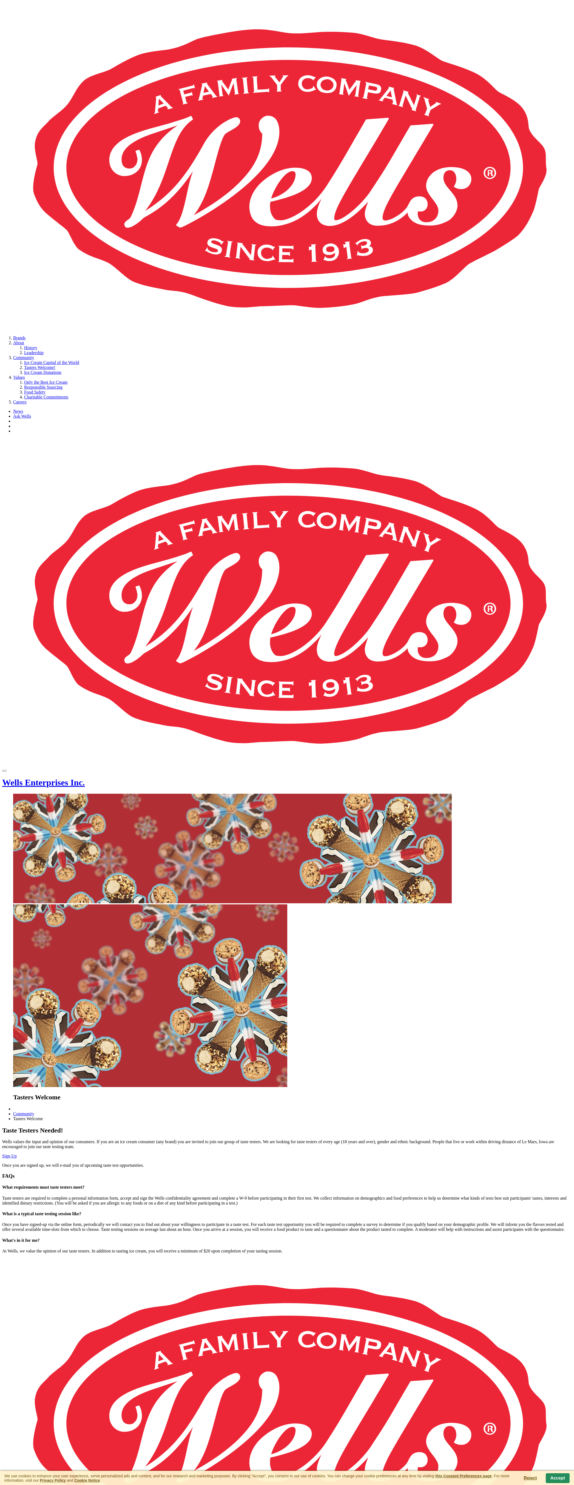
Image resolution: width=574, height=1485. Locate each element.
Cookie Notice (87, 1480)
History (30, 347)
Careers (20, 402)
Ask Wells (22, 416)
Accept (557, 1478)
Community (23, 357)
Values (19, 377)
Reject (530, 1478)
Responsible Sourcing (43, 387)
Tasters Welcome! (39, 367)
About (18, 342)
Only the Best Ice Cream (45, 382)
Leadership (34, 352)
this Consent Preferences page (463, 1476)
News (18, 411)
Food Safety (35, 392)
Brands (19, 338)
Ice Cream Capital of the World (51, 362)
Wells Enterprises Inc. (43, 782)
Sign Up (9, 1156)
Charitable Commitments (46, 397)
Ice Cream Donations (42, 372)
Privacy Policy (53, 1480)
